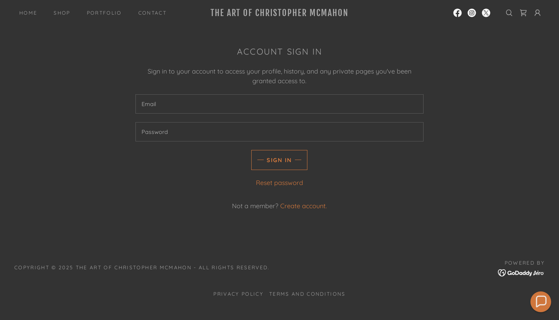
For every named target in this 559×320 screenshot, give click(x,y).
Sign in (279, 160)
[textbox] (279, 104)
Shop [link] (62, 13)
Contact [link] (152, 13)
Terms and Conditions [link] (307, 294)
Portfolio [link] (104, 13)
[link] (279, 14)
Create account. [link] (303, 206)
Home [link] (28, 13)
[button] (537, 13)
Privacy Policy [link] (238, 294)
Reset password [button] (279, 183)
